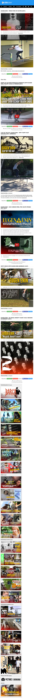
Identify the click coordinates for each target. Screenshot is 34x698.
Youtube (13, 255)
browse (10, 675)
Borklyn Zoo (6, 128)
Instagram (16, 73)
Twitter (31, 73)
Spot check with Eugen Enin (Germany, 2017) (14, 266)
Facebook (25, 73)
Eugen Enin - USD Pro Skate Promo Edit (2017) (15, 70)
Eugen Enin (20, 33)
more (5, 474)
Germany (20, 76)
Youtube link (24, 197)
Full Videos (18, 6)
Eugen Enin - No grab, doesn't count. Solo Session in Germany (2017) (16, 318)
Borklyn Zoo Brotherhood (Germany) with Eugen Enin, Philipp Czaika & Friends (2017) (16, 83)
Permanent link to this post (17, 77)
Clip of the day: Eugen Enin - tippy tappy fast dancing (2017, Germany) (15, 133)
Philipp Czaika (22, 128)
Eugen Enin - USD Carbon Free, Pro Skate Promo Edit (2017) (16, 207)
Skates (10, 6)
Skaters (5, 6)
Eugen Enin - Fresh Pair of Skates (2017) (13, 10)
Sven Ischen (28, 128)
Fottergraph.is (5, 256)
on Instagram (6, 68)
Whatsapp (10, 73)
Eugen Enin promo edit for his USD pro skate (24, 195)
